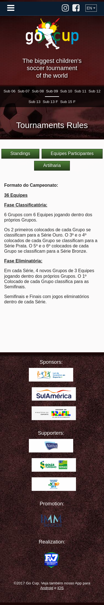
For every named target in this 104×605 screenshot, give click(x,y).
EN (89, 8)
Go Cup (52, 34)
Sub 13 (34, 102)
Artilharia (52, 165)
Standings (20, 153)
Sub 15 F (67, 102)
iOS (60, 588)
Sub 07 (24, 91)
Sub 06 (10, 91)
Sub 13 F (50, 102)
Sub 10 (66, 91)
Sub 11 (80, 91)
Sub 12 (94, 91)
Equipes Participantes (72, 153)
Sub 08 (38, 91)
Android (46, 588)
